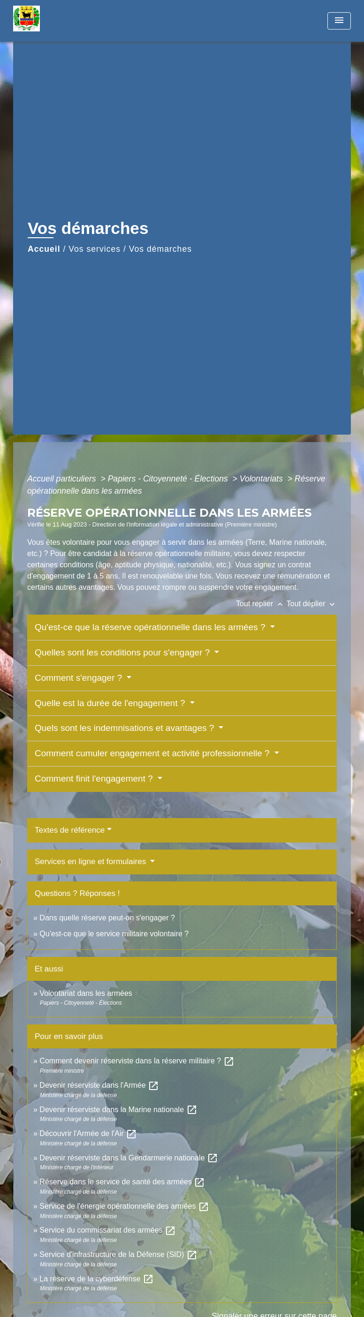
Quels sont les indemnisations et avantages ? (126, 728)
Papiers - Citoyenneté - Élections (169, 478)
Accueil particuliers (63, 478)
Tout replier (261, 604)
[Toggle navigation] (339, 21)
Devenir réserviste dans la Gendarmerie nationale (128, 1158)
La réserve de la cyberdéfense (96, 1279)
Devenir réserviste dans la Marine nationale (118, 1110)
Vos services (94, 249)
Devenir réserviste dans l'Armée (99, 1085)
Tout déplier (312, 604)
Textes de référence (70, 830)
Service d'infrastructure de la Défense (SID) (118, 1254)
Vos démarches (160, 249)
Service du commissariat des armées (107, 1230)
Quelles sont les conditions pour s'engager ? (123, 652)
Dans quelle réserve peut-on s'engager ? (107, 918)
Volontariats (262, 478)
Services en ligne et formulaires (91, 861)
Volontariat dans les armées (85, 993)
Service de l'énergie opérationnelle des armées (124, 1206)
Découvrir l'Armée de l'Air (88, 1133)
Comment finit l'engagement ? (95, 778)
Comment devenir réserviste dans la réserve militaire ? (136, 1061)
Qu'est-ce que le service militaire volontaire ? (114, 934)
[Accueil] (71, 20)
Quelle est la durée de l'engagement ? (111, 703)
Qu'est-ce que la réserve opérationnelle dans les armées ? (151, 627)
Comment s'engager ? (80, 678)
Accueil (44, 249)
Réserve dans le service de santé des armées (122, 1182)
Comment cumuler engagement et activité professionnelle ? (153, 753)
